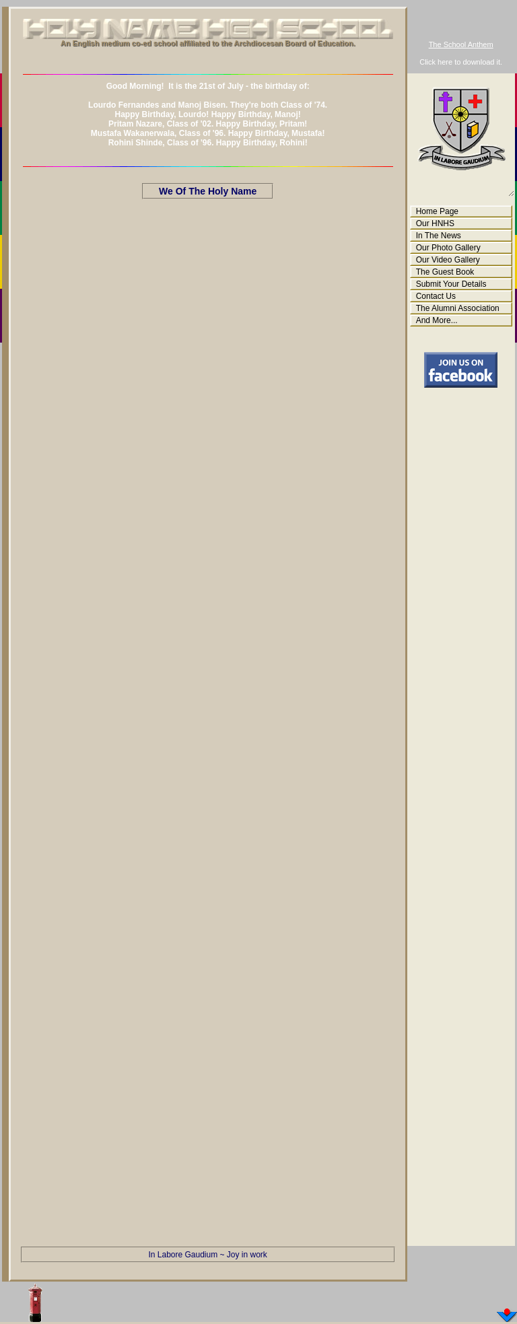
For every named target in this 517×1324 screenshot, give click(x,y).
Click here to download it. (460, 62)
